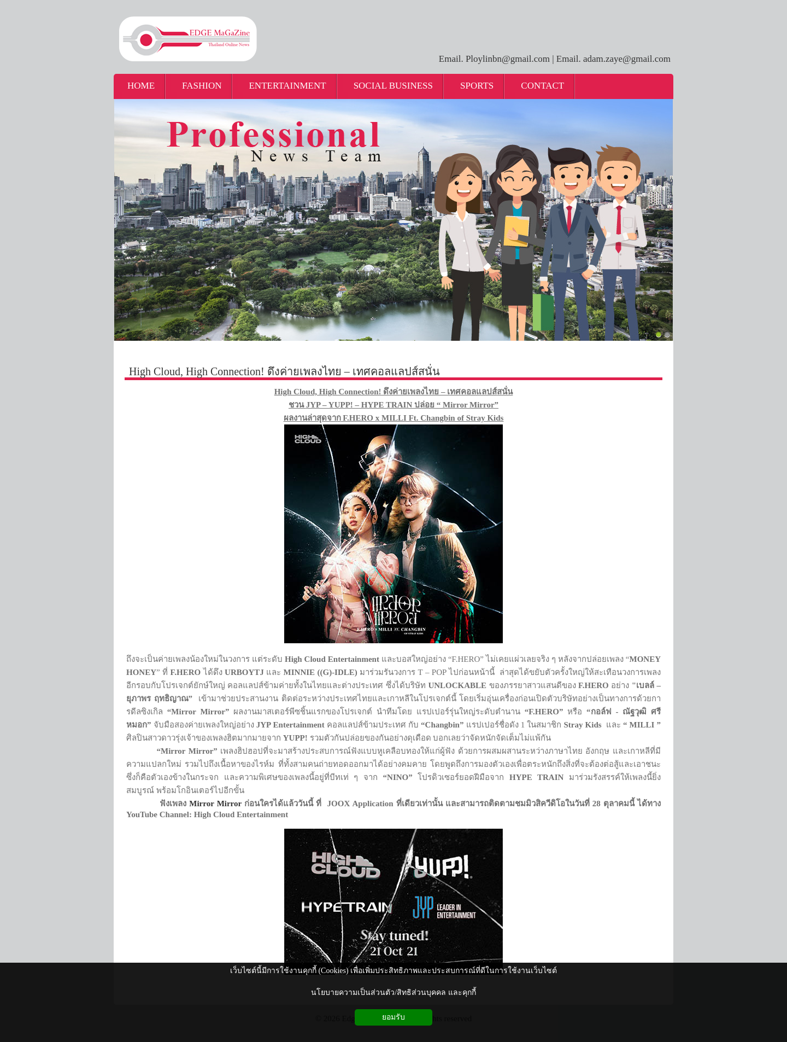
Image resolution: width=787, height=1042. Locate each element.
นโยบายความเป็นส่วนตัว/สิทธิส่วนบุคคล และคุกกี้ (393, 992)
